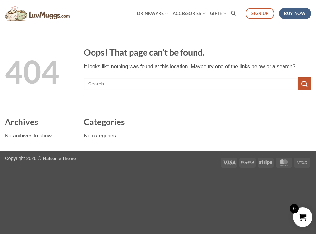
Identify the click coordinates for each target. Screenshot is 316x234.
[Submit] (304, 83)
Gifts (218, 13)
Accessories (189, 13)
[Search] (233, 13)
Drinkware (152, 13)
